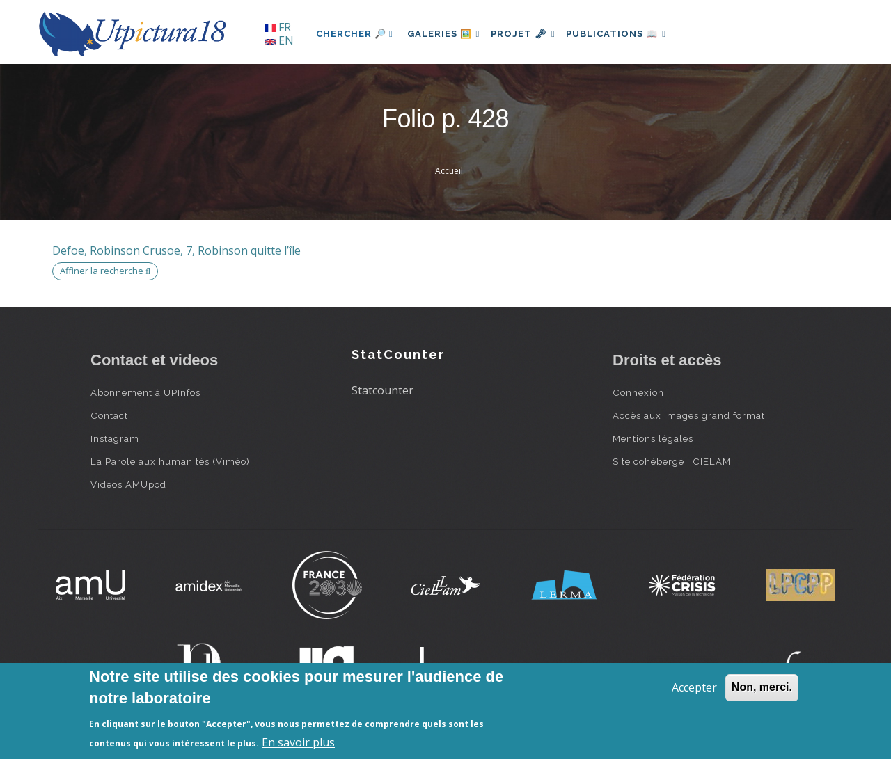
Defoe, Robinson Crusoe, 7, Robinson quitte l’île (176, 250)
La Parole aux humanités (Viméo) (170, 461)
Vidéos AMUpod (128, 484)
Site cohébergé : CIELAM (672, 461)
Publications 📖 (631, 34)
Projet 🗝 (532, 34)
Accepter (694, 687)
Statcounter (382, 390)
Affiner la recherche (105, 270)
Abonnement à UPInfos (145, 392)
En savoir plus (298, 742)
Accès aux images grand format (689, 415)
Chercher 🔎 (354, 34)
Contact (109, 415)
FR (278, 27)
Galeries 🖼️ (446, 34)
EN (279, 40)
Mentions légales (653, 438)
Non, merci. (762, 687)
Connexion (638, 392)
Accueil (449, 171)
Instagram (114, 438)
